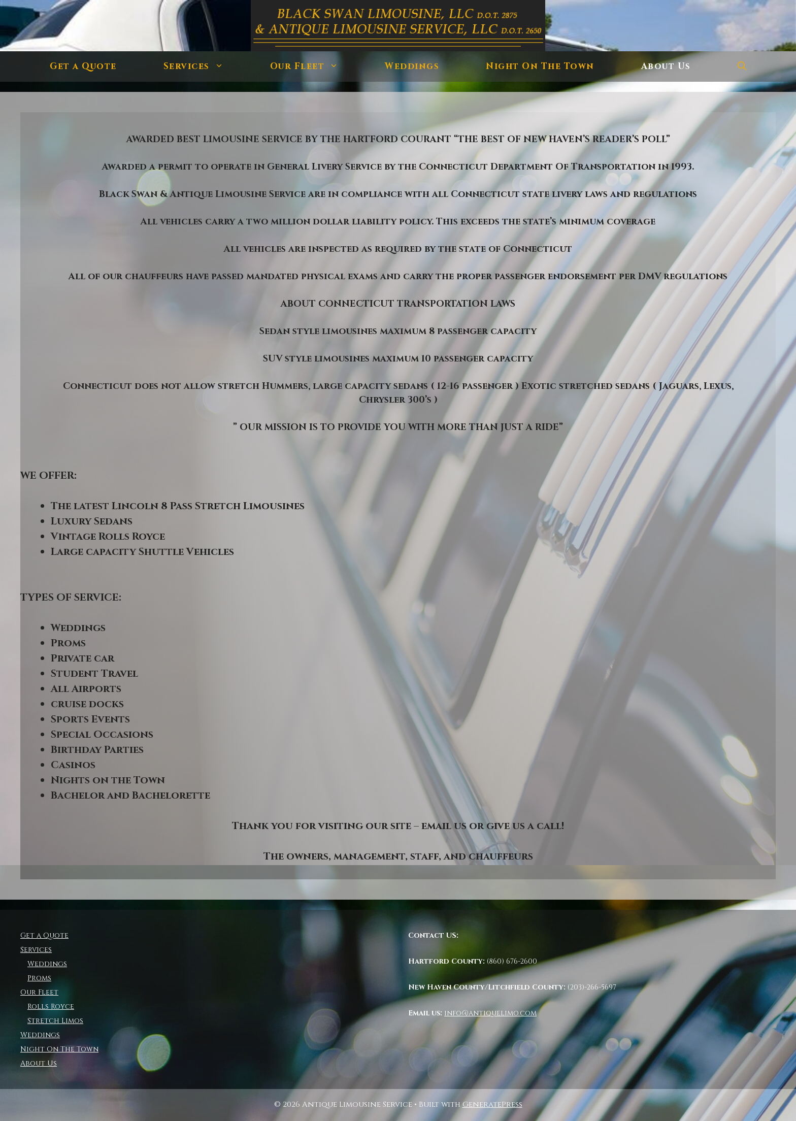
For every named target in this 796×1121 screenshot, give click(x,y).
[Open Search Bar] (742, 66)
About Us (666, 66)
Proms (39, 978)
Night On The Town (540, 66)
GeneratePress (492, 1104)
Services (205, 66)
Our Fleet (316, 66)
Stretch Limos (55, 1021)
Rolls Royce (50, 1006)
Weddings (412, 66)
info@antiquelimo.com (490, 1013)
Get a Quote (83, 66)
